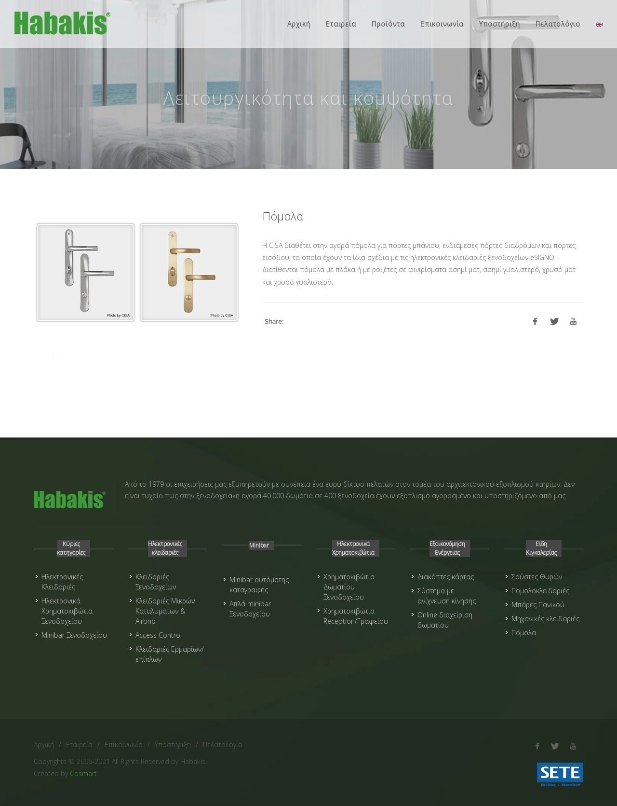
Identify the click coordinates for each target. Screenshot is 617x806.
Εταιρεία (79, 744)
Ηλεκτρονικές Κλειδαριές (62, 581)
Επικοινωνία (124, 744)
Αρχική (44, 744)
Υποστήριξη (173, 744)
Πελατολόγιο (222, 744)
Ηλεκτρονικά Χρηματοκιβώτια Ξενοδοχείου (67, 611)
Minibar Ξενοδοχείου (74, 635)
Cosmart (83, 773)
